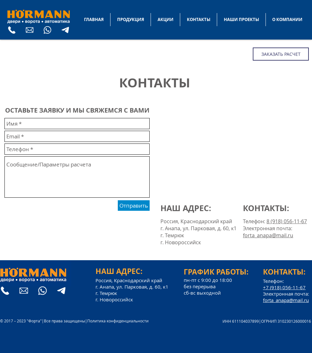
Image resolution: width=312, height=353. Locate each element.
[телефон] (12, 30)
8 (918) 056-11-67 (286, 221)
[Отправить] (134, 205)
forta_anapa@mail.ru (268, 235)
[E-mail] (29, 30)
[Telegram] (65, 30)
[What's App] (47, 30)
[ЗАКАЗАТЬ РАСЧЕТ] (281, 54)
